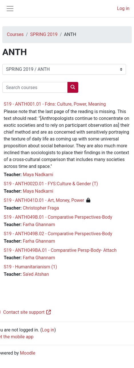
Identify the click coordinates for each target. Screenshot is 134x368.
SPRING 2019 (43, 34)
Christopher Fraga (41, 208)
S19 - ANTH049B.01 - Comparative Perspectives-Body (58, 217)
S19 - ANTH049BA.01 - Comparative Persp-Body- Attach (60, 250)
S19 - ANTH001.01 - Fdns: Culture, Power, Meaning (55, 104)
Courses (15, 34)
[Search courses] (35, 87)
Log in (123, 8)
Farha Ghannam (39, 224)
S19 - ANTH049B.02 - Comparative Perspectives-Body (58, 233)
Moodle (27, 353)
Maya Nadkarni (38, 174)
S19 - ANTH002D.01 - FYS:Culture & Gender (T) (51, 183)
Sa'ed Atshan (36, 274)
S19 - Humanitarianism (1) (30, 267)
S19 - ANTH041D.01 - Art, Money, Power (44, 200)
